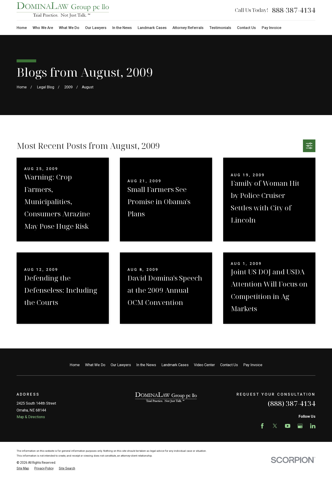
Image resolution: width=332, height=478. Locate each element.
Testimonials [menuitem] (220, 28)
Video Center (204, 365)
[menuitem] (23, 468)
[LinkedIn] (312, 426)
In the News (146, 365)
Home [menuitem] (22, 28)
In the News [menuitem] (122, 28)
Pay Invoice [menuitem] (271, 28)
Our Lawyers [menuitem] (96, 28)
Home (75, 365)
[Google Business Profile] (300, 426)
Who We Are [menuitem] (43, 28)
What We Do (95, 365)
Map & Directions (31, 417)
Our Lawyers (121, 365)
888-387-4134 (293, 10)
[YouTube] (287, 426)
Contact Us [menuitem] (246, 28)
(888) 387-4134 (291, 403)
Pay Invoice (252, 365)
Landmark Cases (175, 365)
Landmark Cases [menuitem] (152, 28)
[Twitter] (275, 426)
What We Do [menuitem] (69, 28)
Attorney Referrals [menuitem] (188, 28)
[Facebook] (262, 426)
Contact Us (229, 365)
